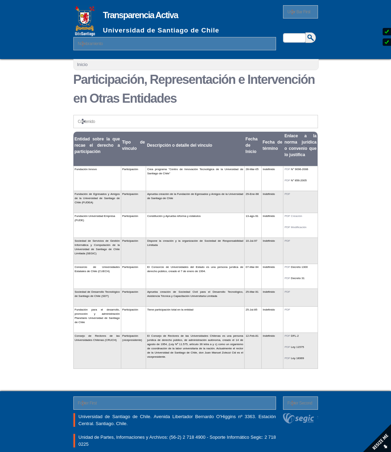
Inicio (82, 64)
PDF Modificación (295, 227)
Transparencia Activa (140, 15)
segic (300, 418)
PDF (287, 169)
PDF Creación (293, 216)
